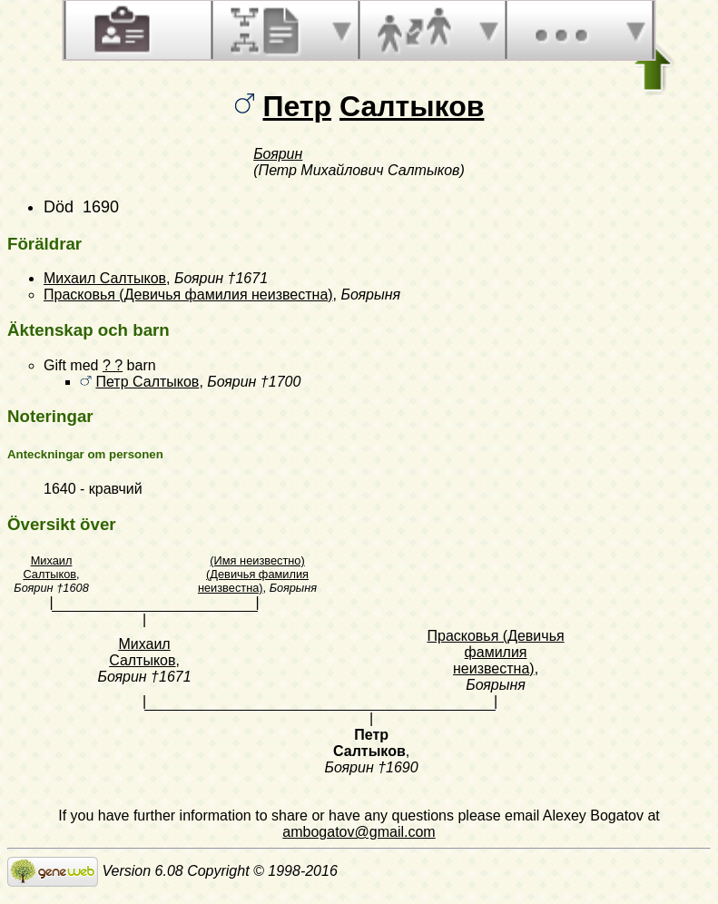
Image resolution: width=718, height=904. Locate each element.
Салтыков (411, 106)
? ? (113, 365)
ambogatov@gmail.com (358, 832)
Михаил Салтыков (105, 278)
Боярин (277, 154)
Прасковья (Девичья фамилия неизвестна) (188, 294)
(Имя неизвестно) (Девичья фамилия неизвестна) (253, 574)
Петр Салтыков (147, 381)
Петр (296, 106)
